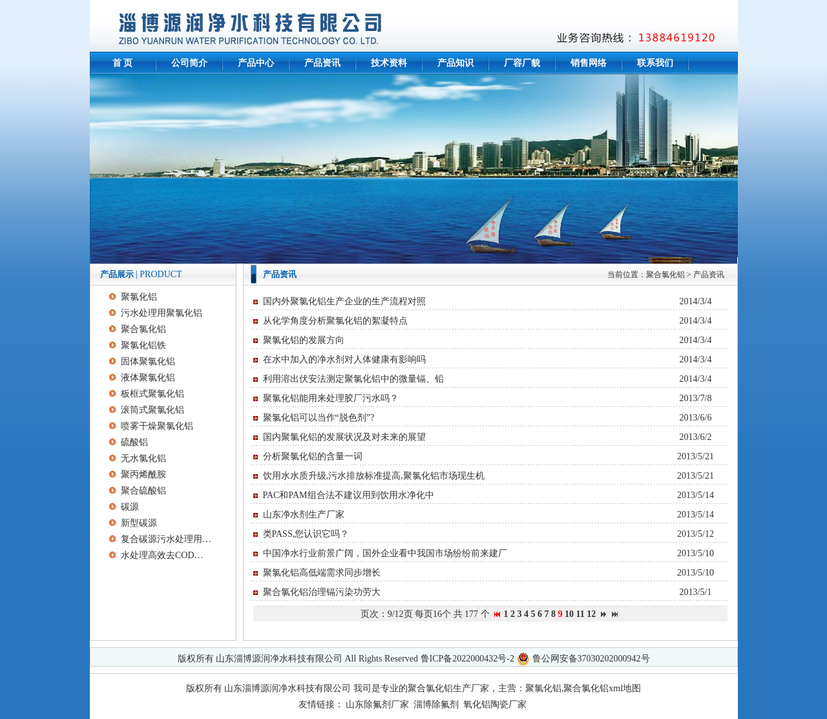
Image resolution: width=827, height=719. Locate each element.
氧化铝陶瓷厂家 (495, 704)
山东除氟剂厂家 (377, 704)
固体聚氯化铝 (148, 361)
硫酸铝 (134, 442)
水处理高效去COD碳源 (166, 555)
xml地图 (625, 688)
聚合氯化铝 (665, 274)
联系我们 (655, 63)
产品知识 (455, 63)
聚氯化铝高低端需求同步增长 (322, 573)
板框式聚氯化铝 (152, 394)
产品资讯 (322, 63)
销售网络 (589, 63)
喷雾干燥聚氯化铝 (157, 426)
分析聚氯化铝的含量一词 (312, 456)
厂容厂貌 (522, 63)
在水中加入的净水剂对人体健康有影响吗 (344, 359)
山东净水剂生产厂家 (303, 514)
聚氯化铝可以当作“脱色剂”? (319, 417)
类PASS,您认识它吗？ (306, 534)
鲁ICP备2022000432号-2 (467, 658)
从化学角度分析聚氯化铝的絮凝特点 (335, 321)
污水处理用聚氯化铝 (161, 313)
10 (569, 614)
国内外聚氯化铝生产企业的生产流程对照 (344, 301)
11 (580, 614)
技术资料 (389, 63)
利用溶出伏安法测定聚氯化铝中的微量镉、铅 (353, 379)
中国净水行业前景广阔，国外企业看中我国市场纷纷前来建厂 (385, 553)
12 (591, 614)
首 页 (122, 63)
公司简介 (189, 63)
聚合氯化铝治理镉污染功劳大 (322, 592)
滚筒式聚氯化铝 (152, 410)
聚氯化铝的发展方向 (303, 340)
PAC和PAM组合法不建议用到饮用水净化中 (348, 495)
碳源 (130, 507)
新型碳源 (139, 523)
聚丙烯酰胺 (143, 474)
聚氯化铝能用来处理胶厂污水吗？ (331, 398)
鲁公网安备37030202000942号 (591, 658)
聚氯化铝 (139, 297)
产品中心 (256, 63)
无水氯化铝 (143, 458)
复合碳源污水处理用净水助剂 (166, 539)
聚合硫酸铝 (143, 490)
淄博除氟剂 (436, 704)
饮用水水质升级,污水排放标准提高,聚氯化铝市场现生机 (374, 476)
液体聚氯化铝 (148, 377)
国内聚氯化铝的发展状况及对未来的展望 (344, 437)
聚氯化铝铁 (143, 345)
